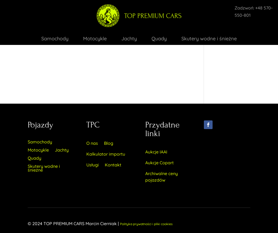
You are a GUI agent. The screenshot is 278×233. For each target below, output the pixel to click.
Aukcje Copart (159, 162)
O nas (92, 143)
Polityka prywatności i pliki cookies (146, 224)
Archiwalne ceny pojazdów (161, 177)
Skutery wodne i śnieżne (209, 39)
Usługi (92, 165)
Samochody (54, 39)
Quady (159, 39)
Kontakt (113, 165)
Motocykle (95, 39)
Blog (108, 143)
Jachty (129, 39)
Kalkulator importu (105, 154)
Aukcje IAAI (156, 152)
